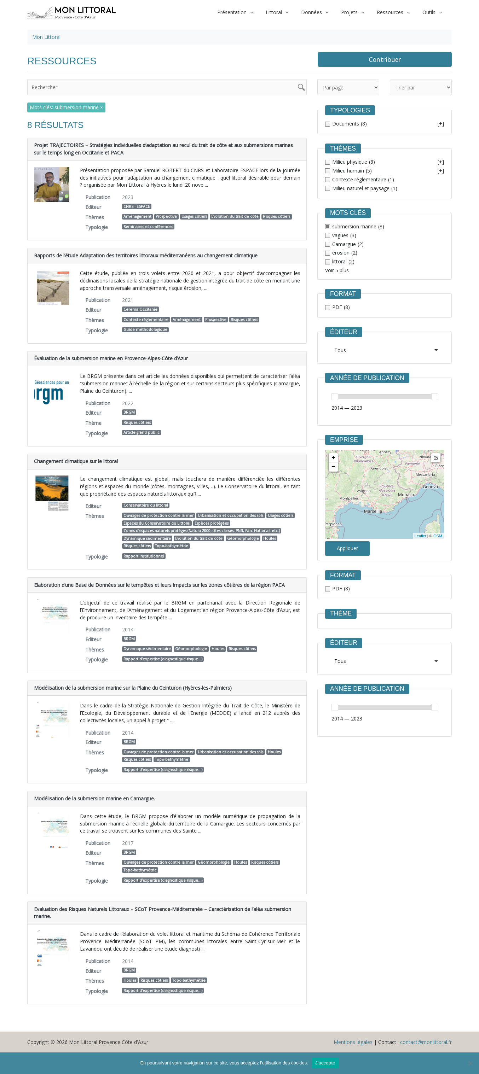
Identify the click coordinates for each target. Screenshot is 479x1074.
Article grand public (141, 432)
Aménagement (137, 216)
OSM (437, 536)
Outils (430, 12)
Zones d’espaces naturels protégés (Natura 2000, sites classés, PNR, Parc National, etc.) (201, 530)
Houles (269, 538)
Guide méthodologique (145, 329)
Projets (356, 12)
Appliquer (347, 548)
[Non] (470, 1063)
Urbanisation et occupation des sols (230, 515)
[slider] (334, 396)
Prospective (166, 216)
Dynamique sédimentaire (147, 538)
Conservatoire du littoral (145, 505)
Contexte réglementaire (145, 319)
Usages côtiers (194, 216)
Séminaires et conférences (148, 226)
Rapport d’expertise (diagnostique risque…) (162, 658)
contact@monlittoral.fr (426, 1042)
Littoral (286, 12)
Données (321, 12)
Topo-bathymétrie (171, 545)
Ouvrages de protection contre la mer (158, 515)
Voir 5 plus (337, 270)
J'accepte (325, 1063)
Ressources (394, 12)
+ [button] (333, 458)
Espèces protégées (212, 523)
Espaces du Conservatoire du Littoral (156, 523)
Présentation (247, 12)
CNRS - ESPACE (136, 206)
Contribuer (385, 59)
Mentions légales (353, 1042)
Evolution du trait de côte (235, 216)
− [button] (333, 467)
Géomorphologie (243, 538)
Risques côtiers (276, 216)
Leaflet (420, 536)
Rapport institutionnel (143, 556)
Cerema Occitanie (140, 309)
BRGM (129, 412)
